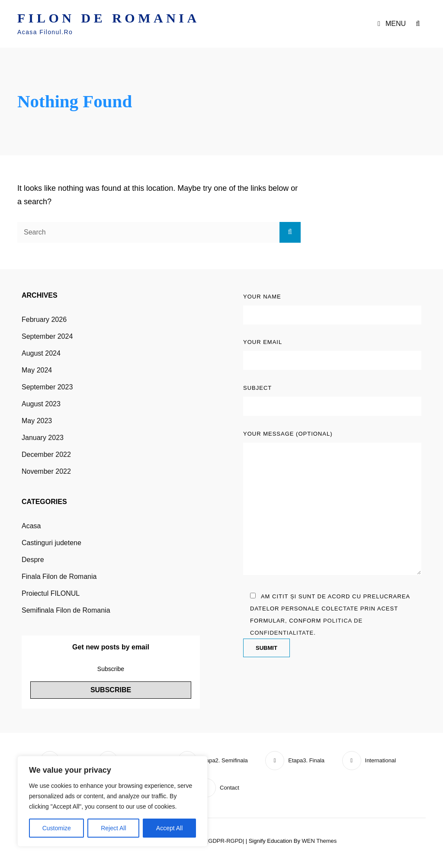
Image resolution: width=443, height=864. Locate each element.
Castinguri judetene (51, 542)
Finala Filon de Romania (59, 576)
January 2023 (43, 437)
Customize (56, 828)
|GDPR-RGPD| (225, 841)
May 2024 (37, 370)
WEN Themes (319, 841)
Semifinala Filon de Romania (66, 610)
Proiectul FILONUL (51, 593)
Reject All (113, 828)
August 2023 (41, 404)
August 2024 (41, 353)
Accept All (169, 828)
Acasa (31, 526)
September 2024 (47, 336)
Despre (33, 559)
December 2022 (46, 454)
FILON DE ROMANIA (108, 18)
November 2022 (46, 471)
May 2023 (37, 420)
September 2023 (47, 387)
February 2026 (44, 319)
